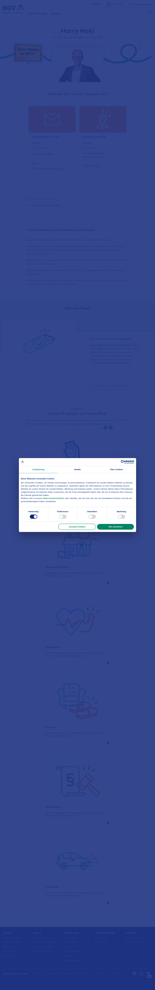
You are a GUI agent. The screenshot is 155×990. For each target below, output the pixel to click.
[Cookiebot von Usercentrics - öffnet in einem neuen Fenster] (122, 462)
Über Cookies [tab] (116, 469)
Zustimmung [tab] (38, 469)
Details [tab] (77, 469)
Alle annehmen (115, 527)
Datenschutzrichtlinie (54, 498)
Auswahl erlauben (77, 527)
